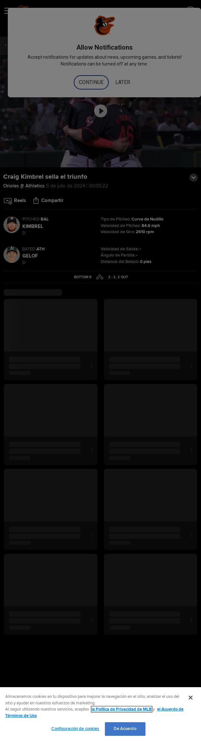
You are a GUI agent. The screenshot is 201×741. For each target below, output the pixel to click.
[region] (100, 714)
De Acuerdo (125, 728)
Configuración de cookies (75, 728)
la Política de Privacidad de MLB (122, 709)
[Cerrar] (190, 697)
